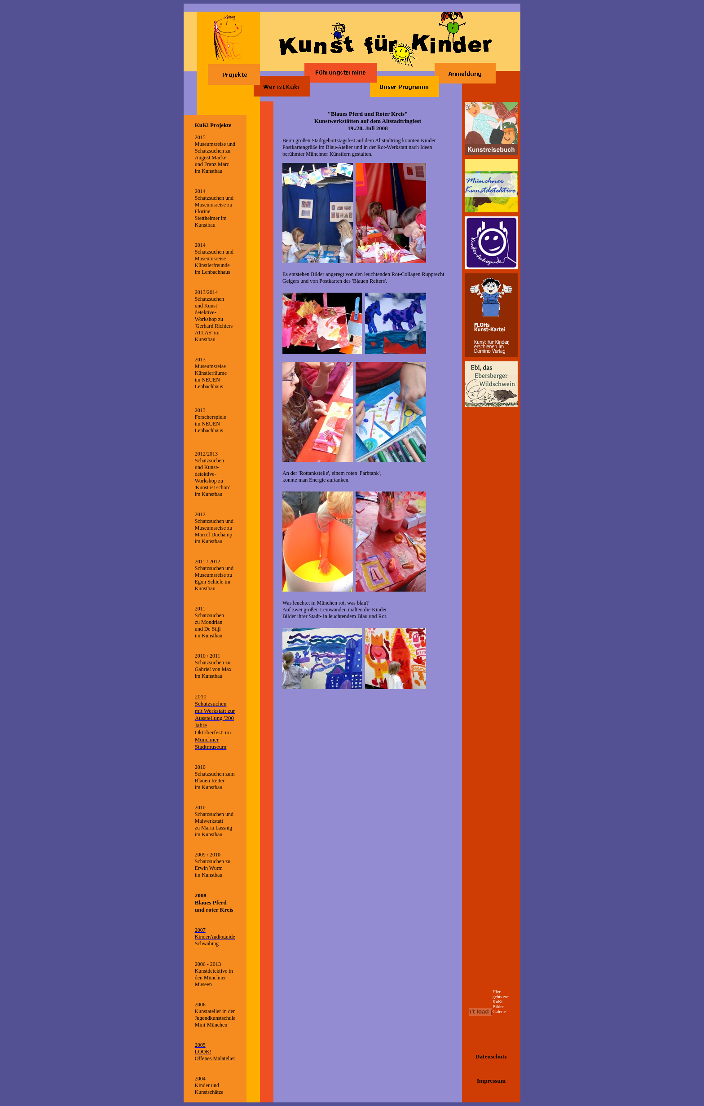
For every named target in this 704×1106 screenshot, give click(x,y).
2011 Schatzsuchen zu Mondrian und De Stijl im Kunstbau (209, 622)
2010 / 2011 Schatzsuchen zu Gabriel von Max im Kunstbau (213, 666)
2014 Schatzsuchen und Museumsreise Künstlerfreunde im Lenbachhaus (214, 258)
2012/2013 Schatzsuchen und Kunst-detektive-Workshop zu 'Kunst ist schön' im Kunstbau (212, 474)
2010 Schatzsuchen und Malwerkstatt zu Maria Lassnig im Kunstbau (214, 821)
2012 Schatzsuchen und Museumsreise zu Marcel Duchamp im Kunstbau (214, 527)
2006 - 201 (206, 964)
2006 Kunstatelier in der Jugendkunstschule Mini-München (215, 1014)
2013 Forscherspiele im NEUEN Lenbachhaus (210, 420)
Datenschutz (491, 1056)
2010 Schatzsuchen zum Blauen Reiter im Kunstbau (215, 777)
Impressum (491, 1080)
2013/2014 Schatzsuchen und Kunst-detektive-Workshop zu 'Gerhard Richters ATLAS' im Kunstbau (214, 315)
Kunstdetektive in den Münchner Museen (214, 978)
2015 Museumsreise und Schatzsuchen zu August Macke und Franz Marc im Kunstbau (215, 154)
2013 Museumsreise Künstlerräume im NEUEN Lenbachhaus (211, 373)
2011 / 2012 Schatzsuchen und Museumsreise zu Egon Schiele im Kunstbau (214, 575)
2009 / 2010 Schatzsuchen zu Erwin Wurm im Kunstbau (213, 864)
